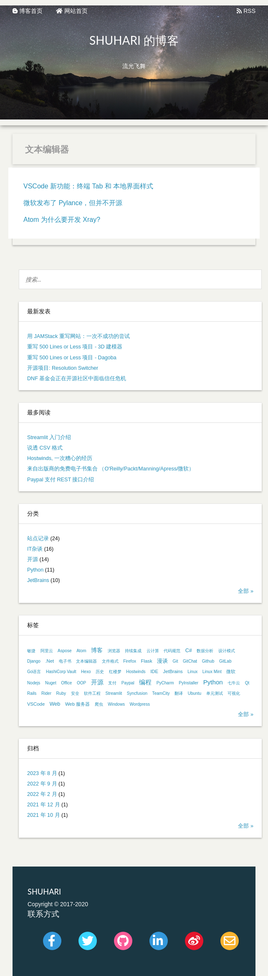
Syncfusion (137, 693)
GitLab (225, 661)
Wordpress (140, 704)
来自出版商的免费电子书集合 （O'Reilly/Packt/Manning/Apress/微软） (111, 469)
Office (66, 683)
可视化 (234, 693)
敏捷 (31, 650)
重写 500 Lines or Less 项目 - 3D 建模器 (74, 347)
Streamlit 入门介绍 (49, 437)
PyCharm (165, 683)
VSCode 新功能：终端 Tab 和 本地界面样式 (88, 186)
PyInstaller (188, 683)
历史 (100, 671)
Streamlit (114, 693)
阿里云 (46, 650)
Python (35, 570)
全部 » (245, 591)
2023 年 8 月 (42, 773)
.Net (49, 660)
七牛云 (234, 683)
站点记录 (38, 538)
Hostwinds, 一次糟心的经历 (59, 458)
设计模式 (226, 650)
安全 (75, 693)
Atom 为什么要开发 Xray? (61, 219)
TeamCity (161, 693)
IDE (154, 671)
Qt (247, 683)
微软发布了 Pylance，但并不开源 (72, 202)
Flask (146, 660)
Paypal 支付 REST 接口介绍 (60, 480)
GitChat (190, 661)
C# (188, 650)
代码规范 (172, 650)
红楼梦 (115, 671)
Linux (192, 671)
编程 (145, 682)
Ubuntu (195, 693)
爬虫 (99, 704)
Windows (116, 704)
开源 (32, 559)
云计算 (153, 650)
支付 (112, 683)
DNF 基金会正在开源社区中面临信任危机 (76, 378)
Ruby (61, 693)
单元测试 (214, 693)
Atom (81, 650)
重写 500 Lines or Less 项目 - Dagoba (71, 358)
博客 (97, 650)
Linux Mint (212, 671)
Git (175, 661)
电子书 (65, 661)
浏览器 (114, 650)
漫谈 (162, 661)
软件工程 (92, 693)
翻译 (178, 693)
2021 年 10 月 (43, 815)
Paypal (127, 683)
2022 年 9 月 (42, 784)
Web (55, 704)
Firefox (129, 661)
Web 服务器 (77, 704)
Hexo (86, 671)
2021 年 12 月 (43, 805)
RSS (246, 11)
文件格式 (110, 661)
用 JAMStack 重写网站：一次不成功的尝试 (78, 336)
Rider (46, 693)
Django (33, 661)
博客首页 (28, 11)
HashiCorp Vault (61, 671)
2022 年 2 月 (42, 794)
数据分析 (205, 650)
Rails (31, 693)
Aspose (65, 650)
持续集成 (133, 650)
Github (208, 661)
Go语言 (34, 671)
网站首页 (72, 11)
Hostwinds (136, 671)
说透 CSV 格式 (45, 448)
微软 (230, 671)
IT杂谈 (35, 549)
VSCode (36, 704)
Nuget (50, 683)
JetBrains (38, 580)
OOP (81, 683)
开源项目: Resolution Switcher (62, 368)
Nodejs (33, 683)
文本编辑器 (86, 661)
